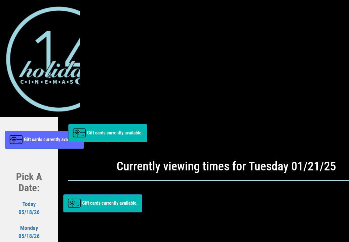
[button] (44, 140)
